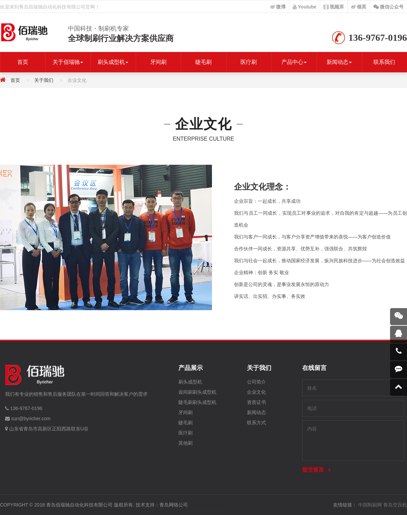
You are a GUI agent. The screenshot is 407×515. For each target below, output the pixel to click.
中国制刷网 (370, 505)
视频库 (334, 7)
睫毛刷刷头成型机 (197, 402)
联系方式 (256, 422)
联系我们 (384, 62)
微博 (278, 7)
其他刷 (185, 443)
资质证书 (256, 402)
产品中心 (294, 62)
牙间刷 (158, 62)
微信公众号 (388, 7)
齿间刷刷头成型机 (197, 392)
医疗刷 (248, 62)
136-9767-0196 (26, 408)
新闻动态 (339, 62)
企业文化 (256, 392)
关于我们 (43, 80)
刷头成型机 (113, 62)
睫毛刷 (203, 62)
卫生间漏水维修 (205, 505)
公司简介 (256, 382)
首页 (22, 62)
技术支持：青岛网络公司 (162, 505)
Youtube (304, 7)
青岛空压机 (395, 505)
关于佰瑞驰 (68, 62)
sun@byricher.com (31, 418)
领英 (358, 7)
